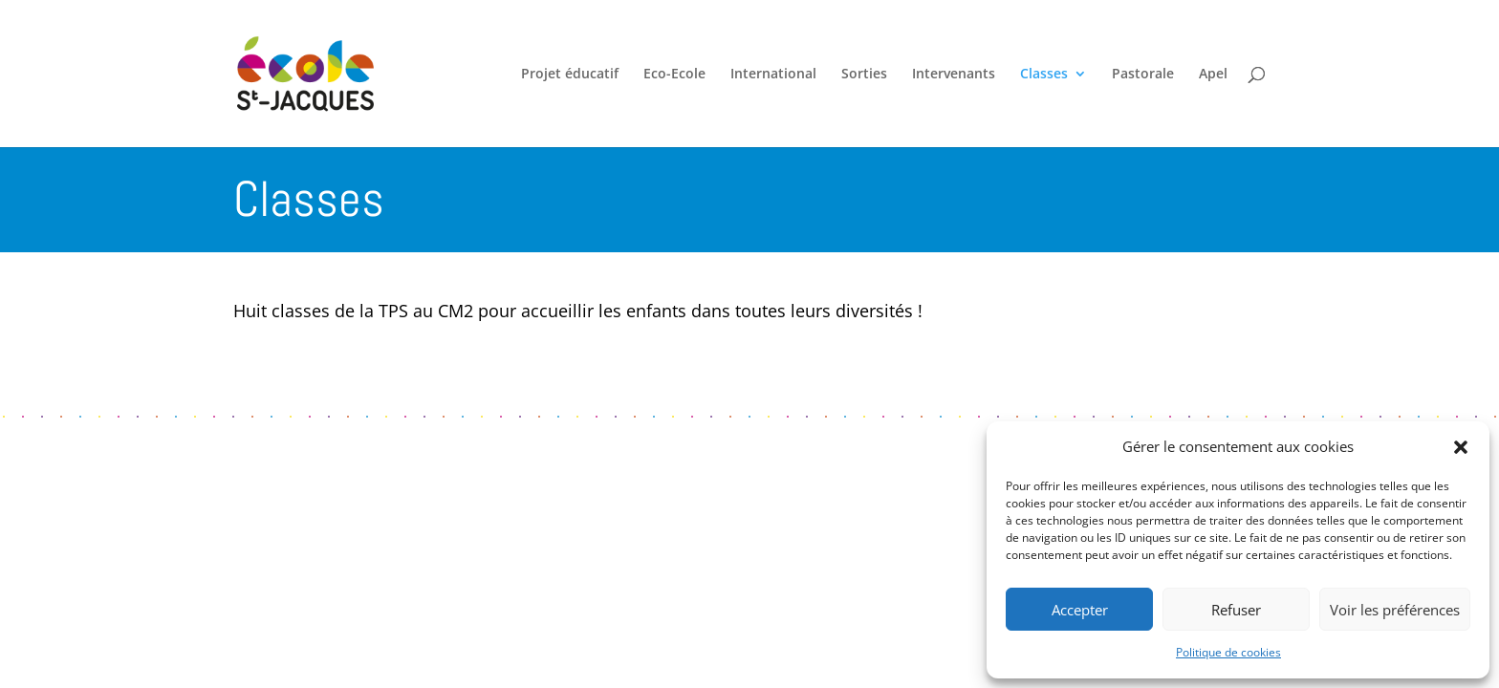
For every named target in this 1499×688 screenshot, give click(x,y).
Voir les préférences (1395, 609)
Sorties (864, 74)
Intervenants (953, 74)
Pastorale (1143, 74)
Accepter (1080, 609)
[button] (1460, 447)
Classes (1044, 74)
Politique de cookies (1228, 652)
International (773, 74)
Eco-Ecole (674, 74)
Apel (1213, 74)
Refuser (1236, 609)
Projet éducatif (570, 74)
